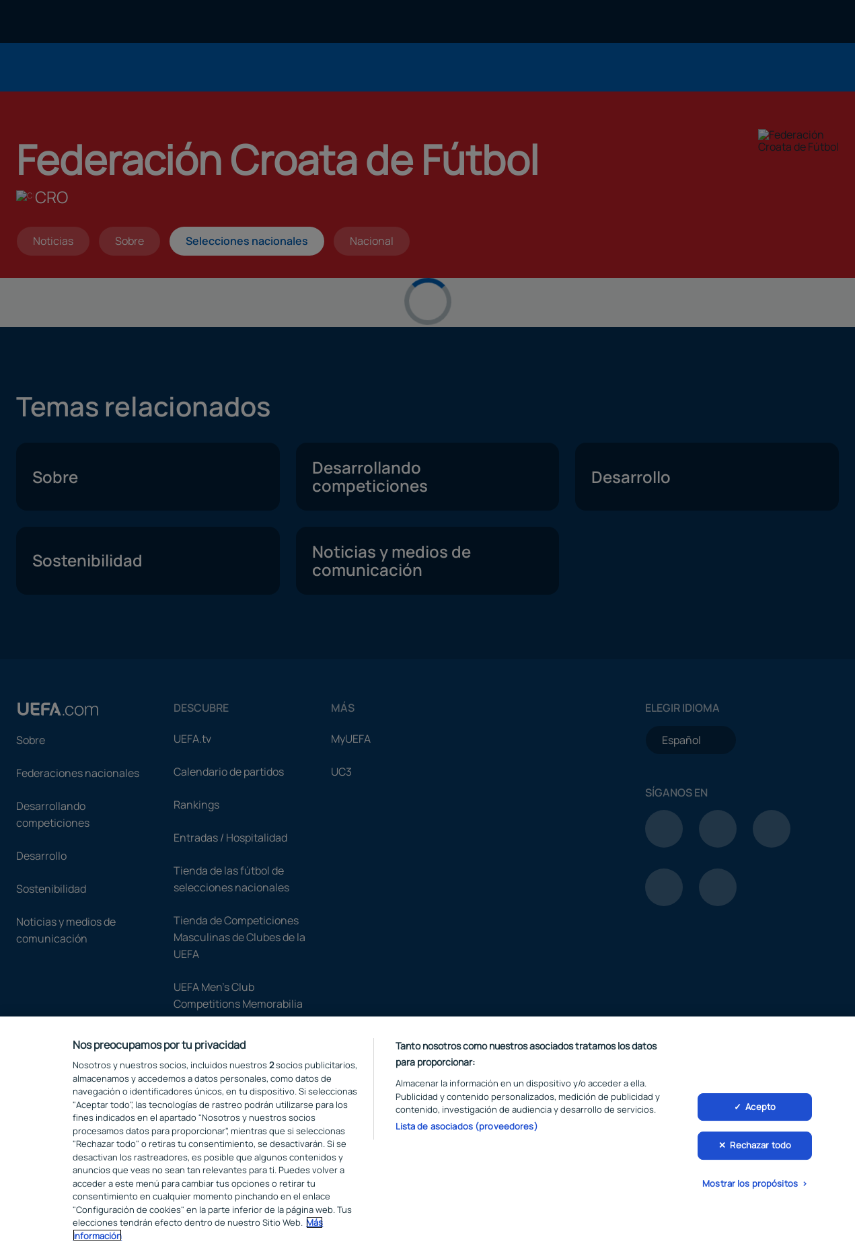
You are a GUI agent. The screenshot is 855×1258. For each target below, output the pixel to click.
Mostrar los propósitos (750, 1186)
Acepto (760, 1109)
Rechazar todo (760, 1148)
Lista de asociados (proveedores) (467, 1129)
